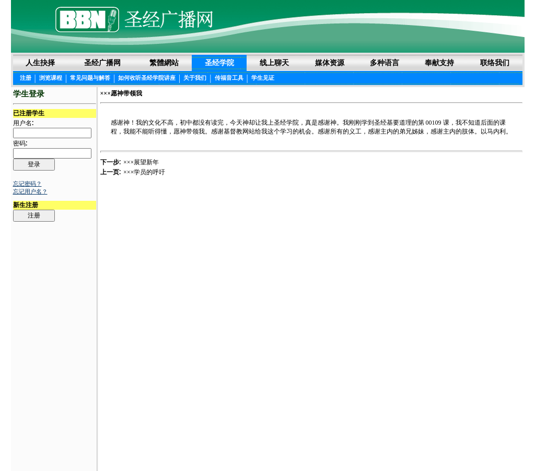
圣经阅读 (234, 446)
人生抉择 (40, 62)
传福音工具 (229, 78)
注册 (25, 78)
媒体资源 (329, 62)
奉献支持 (439, 62)
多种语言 (384, 62)
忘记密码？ (27, 183)
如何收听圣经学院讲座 (147, 78)
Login (21, 446)
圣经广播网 (102, 62)
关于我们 (194, 78)
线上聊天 (274, 62)
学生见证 (262, 78)
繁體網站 (164, 62)
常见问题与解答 (90, 78)
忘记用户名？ (30, 191)
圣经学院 (219, 62)
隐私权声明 (305, 446)
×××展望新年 (141, 162)
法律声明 (268, 446)
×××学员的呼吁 (144, 172)
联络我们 (494, 62)
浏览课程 (50, 78)
